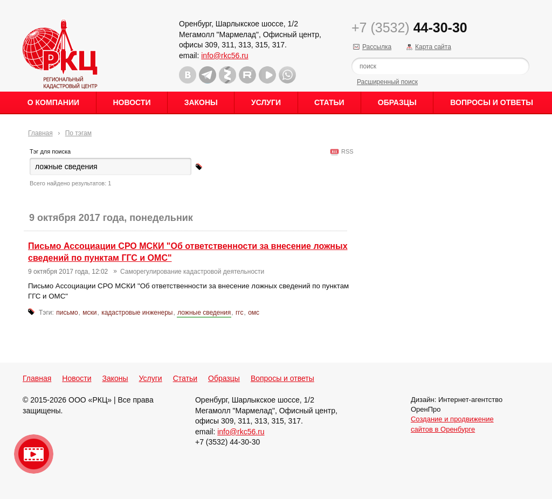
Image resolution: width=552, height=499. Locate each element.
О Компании (53, 102)
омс (253, 312)
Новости (131, 102)
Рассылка (376, 47)
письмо (67, 312)
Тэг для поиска (50, 151)
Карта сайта (433, 47)
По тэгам (78, 133)
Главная (40, 133)
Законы (201, 102)
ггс (240, 312)
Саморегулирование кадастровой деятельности (192, 271)
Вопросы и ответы (491, 102)
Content (542, 170)
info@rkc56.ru (224, 55)
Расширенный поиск (387, 82)
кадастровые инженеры (136, 312)
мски (89, 312)
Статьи (329, 102)
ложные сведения (204, 312)
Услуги (266, 102)
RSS (346, 151)
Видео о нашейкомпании (33, 454)
